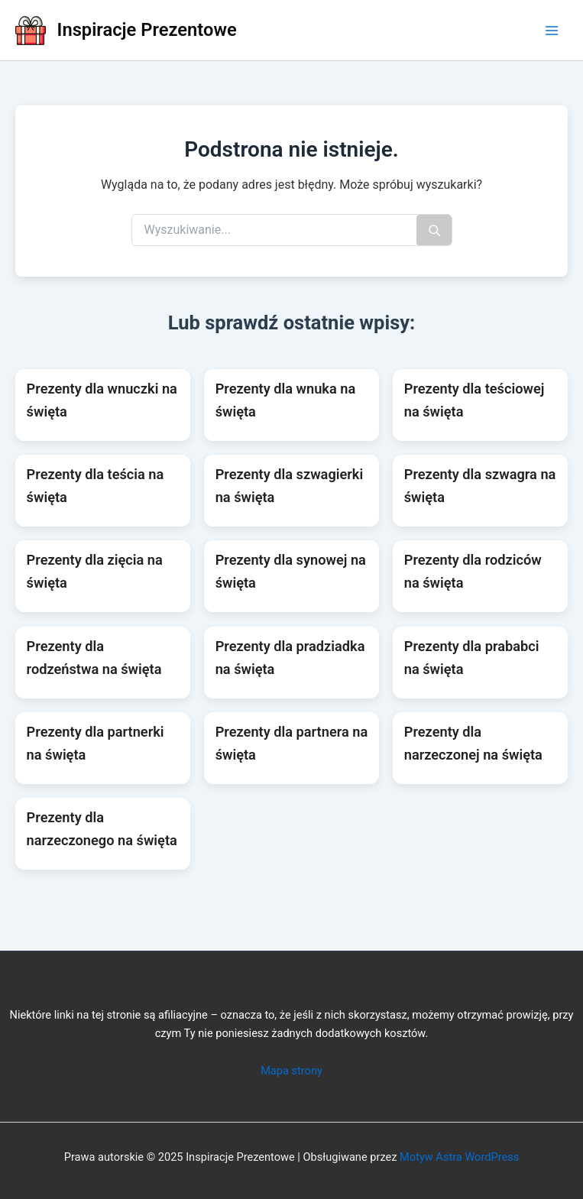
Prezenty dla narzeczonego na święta (102, 828)
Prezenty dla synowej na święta (290, 571)
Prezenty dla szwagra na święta (480, 485)
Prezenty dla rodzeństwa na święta (94, 657)
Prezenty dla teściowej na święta (474, 400)
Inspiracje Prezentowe (147, 30)
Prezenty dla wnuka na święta (285, 400)
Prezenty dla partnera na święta (291, 743)
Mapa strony (291, 1070)
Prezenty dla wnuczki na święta (102, 400)
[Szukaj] (434, 230)
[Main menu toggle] (552, 31)
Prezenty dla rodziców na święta (473, 571)
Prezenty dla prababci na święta (471, 657)
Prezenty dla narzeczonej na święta (473, 743)
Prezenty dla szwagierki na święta (289, 485)
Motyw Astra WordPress (459, 1157)
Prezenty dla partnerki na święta (95, 743)
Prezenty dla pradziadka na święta (290, 657)
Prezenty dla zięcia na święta (95, 571)
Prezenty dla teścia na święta (95, 485)
